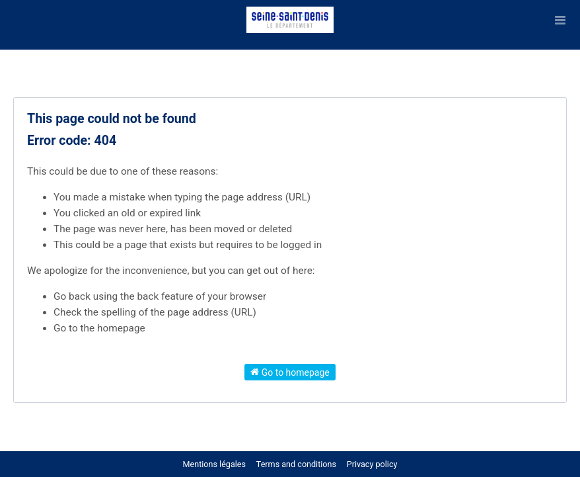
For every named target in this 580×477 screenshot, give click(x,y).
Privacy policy (372, 464)
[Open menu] (560, 20)
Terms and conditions (297, 464)
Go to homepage (290, 372)
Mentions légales (214, 464)
